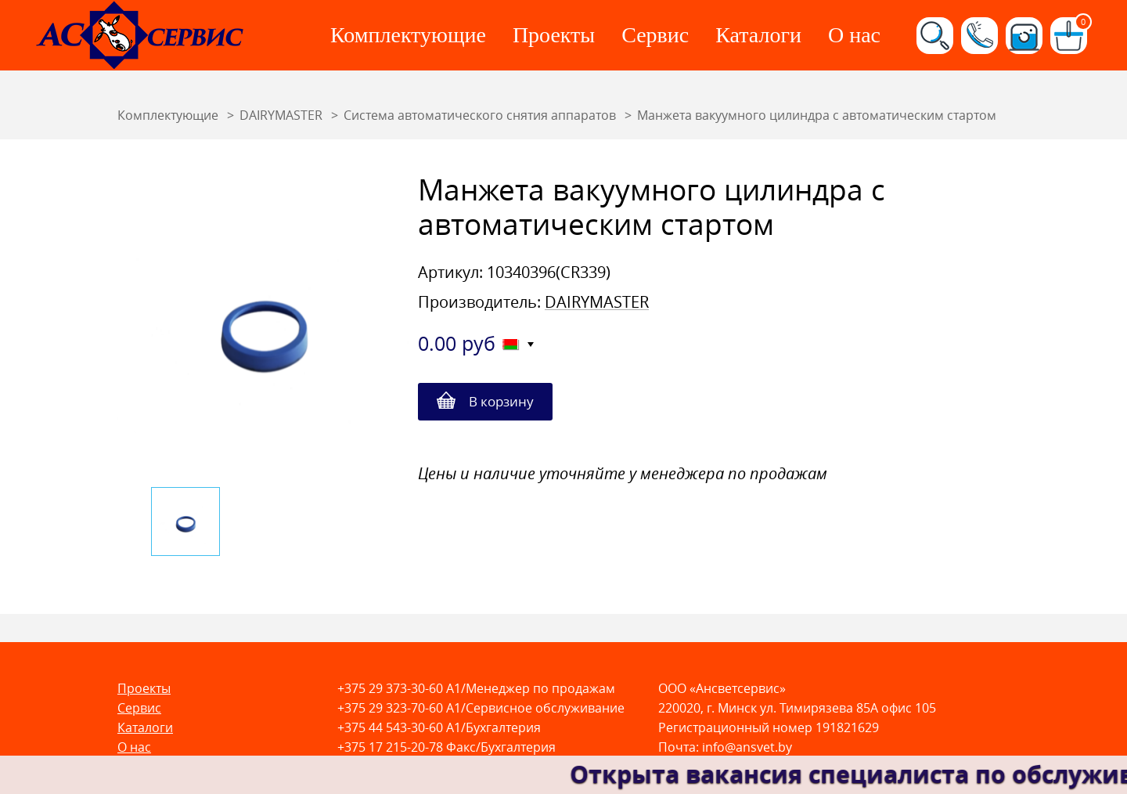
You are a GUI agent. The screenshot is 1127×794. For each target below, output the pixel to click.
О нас (854, 35)
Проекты (554, 35)
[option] (263, 323)
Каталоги (758, 35)
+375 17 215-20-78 (390, 747)
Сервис (655, 35)
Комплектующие (408, 35)
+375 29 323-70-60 (390, 708)
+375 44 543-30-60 (390, 728)
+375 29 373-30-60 (390, 688)
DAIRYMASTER (597, 302)
